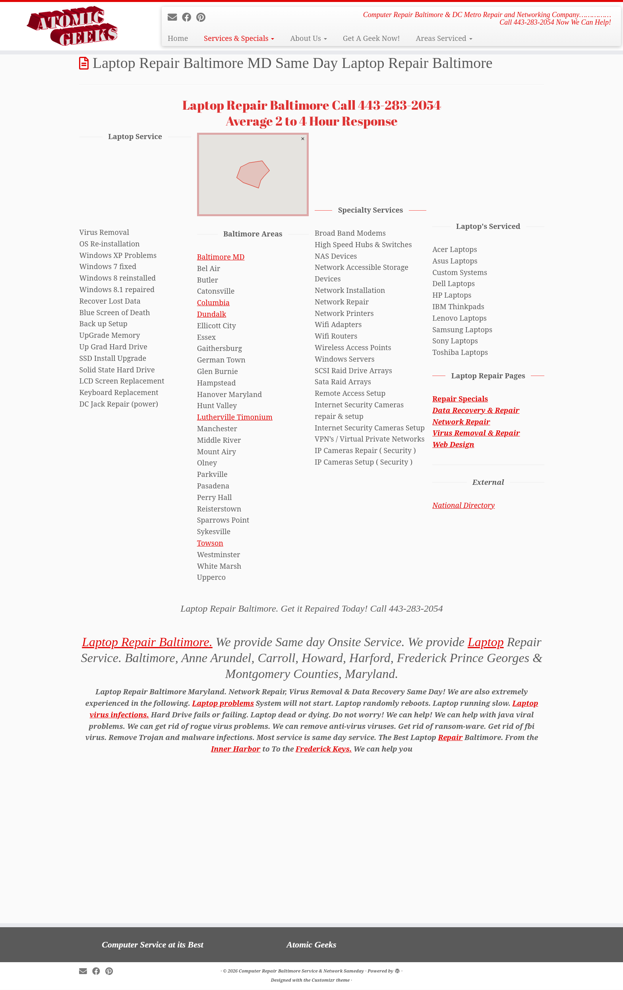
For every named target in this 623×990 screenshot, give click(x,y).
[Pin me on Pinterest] (203, 17)
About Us (308, 38)
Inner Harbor (236, 749)
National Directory (463, 505)
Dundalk (211, 314)
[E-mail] (175, 17)
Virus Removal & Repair (476, 433)
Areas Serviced (444, 38)
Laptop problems (223, 703)
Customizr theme (331, 980)
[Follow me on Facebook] (189, 17)
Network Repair (461, 421)
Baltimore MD (221, 257)
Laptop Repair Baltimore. (147, 642)
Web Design (453, 444)
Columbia (213, 302)
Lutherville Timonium (235, 417)
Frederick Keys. (324, 749)
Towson (210, 543)
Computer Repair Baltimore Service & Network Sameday (301, 971)
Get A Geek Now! (371, 38)
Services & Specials (239, 38)
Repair (450, 737)
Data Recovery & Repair (475, 410)
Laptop (486, 642)
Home (178, 38)
